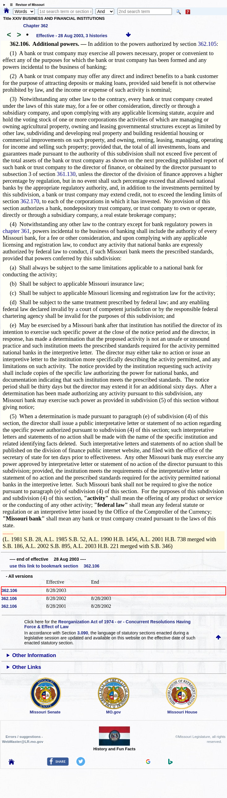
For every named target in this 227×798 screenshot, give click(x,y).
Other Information (34, 655)
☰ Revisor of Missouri (26, 5)
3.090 (82, 632)
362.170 (29, 201)
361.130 (66, 174)
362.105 (207, 44)
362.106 (9, 590)
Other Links (26, 667)
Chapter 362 (35, 25)
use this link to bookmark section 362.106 (54, 565)
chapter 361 (16, 231)
